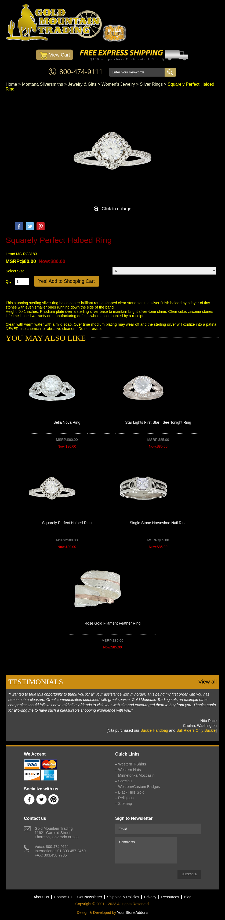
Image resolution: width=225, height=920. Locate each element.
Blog (187, 897)
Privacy (150, 897)
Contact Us (63, 897)
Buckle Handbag (154, 730)
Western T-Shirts (132, 764)
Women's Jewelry (118, 84)
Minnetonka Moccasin (136, 775)
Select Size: (16, 271)
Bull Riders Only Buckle (196, 730)
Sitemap (125, 803)
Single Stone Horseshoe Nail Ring (158, 523)
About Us (41, 897)
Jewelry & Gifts (82, 84)
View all (207, 682)
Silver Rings (151, 84)
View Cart (54, 55)
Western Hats (129, 770)
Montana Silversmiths (42, 84)
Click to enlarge (116, 208)
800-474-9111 (81, 72)
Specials (125, 781)
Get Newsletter (89, 897)
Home (11, 84)
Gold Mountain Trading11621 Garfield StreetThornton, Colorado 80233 (56, 832)
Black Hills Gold (131, 792)
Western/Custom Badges (139, 786)
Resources (170, 897)
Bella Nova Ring (66, 422)
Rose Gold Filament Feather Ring (113, 623)
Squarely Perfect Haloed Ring (67, 523)
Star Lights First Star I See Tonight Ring (158, 422)
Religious (126, 798)
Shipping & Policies (123, 897)
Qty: (9, 281)
